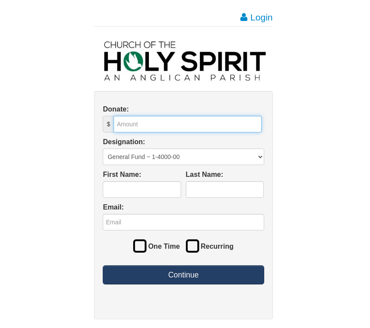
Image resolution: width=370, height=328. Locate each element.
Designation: (124, 141)
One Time (156, 246)
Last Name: (204, 174)
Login (256, 17)
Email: (113, 207)
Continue (183, 275)
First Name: (122, 174)
